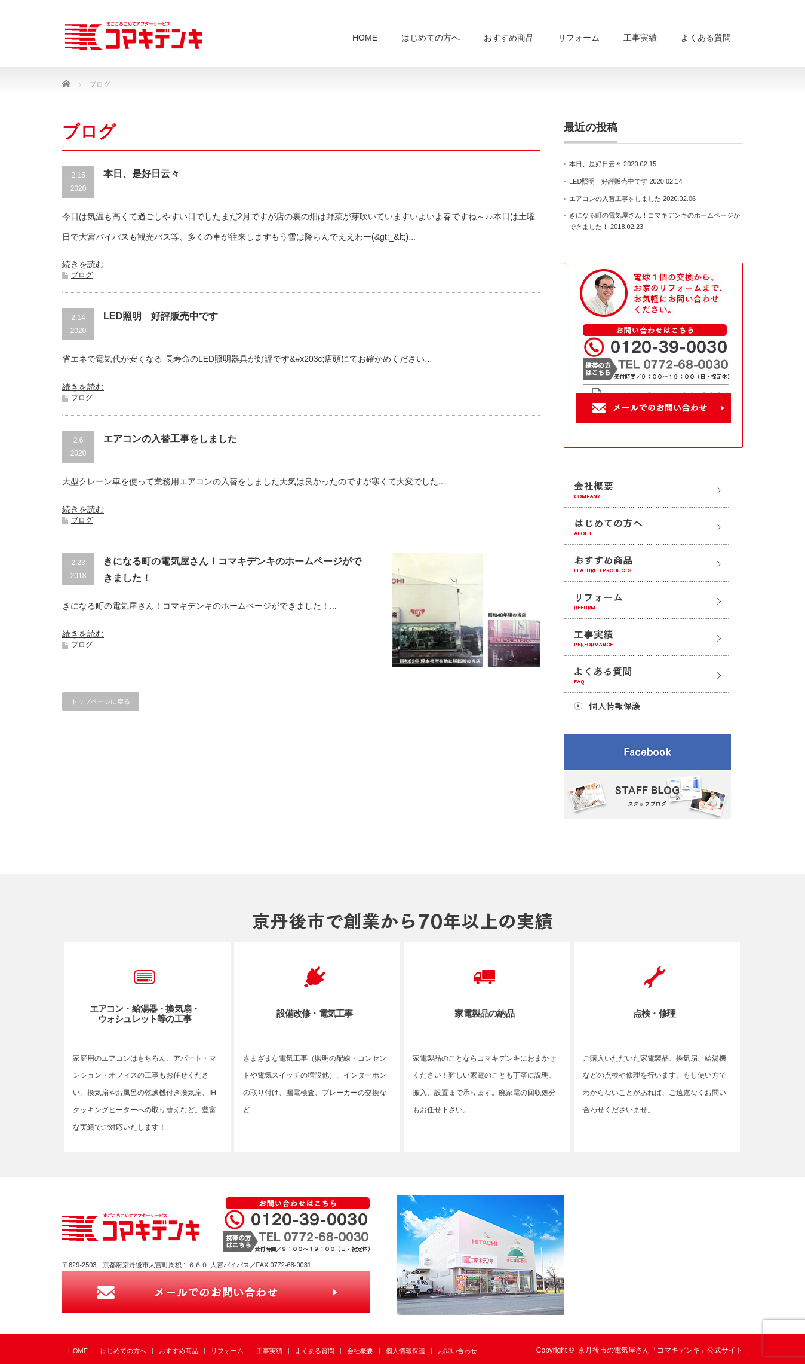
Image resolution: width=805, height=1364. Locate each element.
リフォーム (579, 37)
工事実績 (640, 37)
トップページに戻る (100, 701)
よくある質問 (706, 37)
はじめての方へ (430, 37)
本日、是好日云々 (141, 174)
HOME (364, 37)
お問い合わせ (457, 1350)
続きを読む (83, 264)
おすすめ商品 (509, 37)
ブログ (82, 275)
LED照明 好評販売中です (160, 316)
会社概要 (360, 1350)
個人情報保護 (405, 1350)
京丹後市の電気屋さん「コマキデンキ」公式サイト (660, 1350)
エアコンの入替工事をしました (170, 439)
